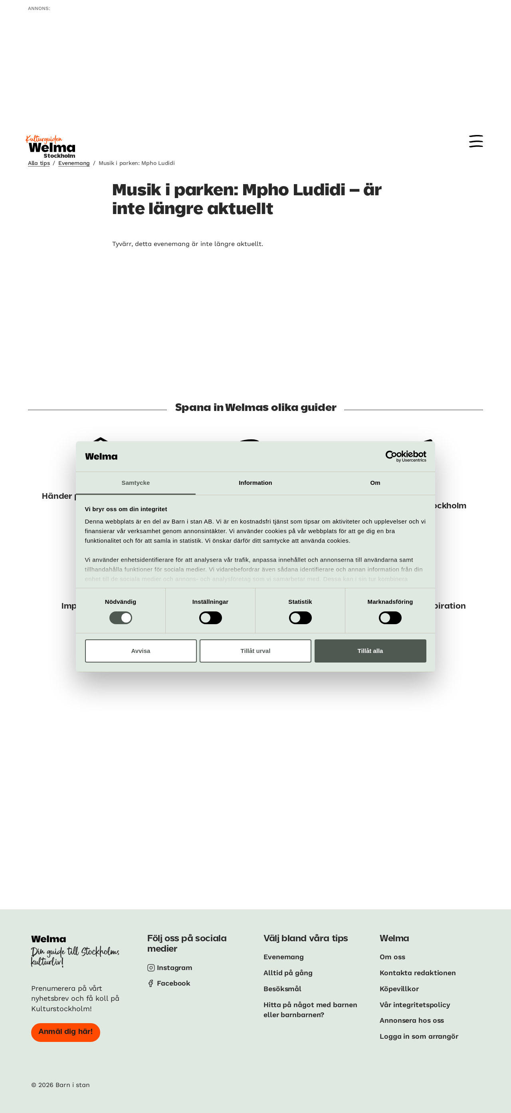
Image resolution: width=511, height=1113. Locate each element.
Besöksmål (282, 988)
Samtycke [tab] (136, 482)
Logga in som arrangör (420, 1035)
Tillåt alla (370, 650)
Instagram (175, 967)
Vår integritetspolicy (416, 1004)
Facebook (173, 983)
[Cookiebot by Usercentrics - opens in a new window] (391, 456)
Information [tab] (255, 482)
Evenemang (73, 163)
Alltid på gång (288, 972)
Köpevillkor (399, 988)
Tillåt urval (256, 650)
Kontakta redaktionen (418, 972)
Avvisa (141, 650)
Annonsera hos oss (413, 1019)
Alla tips (39, 163)
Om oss (393, 956)
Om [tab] (375, 482)
